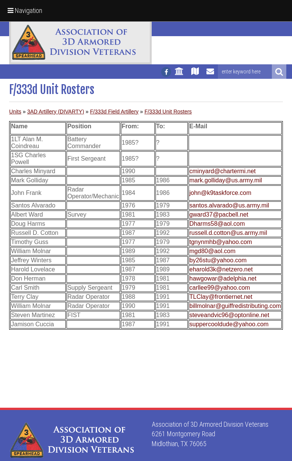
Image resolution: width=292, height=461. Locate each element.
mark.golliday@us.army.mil (225, 180)
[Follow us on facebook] (166, 72)
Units (15, 111)
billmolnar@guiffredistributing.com (235, 306)
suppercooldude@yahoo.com (228, 324)
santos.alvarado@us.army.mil (229, 205)
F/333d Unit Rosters (168, 111)
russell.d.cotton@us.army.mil (228, 233)
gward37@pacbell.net (218, 214)
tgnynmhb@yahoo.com (220, 242)
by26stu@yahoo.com (218, 260)
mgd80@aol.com (212, 251)
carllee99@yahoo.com (219, 287)
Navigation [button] (25, 10)
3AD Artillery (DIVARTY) (55, 111)
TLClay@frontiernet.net (220, 297)
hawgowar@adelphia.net (222, 278)
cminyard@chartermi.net (222, 171)
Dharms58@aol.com (217, 223)
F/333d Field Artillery (114, 111)
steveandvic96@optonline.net (229, 315)
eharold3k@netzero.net (221, 269)
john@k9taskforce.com (220, 193)
